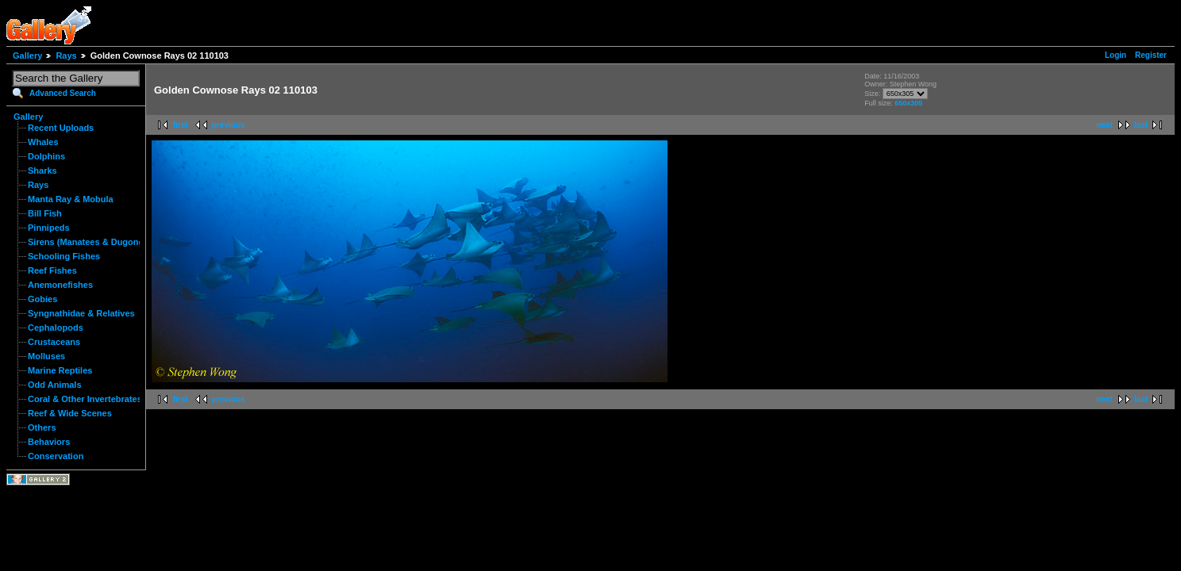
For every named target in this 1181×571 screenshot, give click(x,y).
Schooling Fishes (64, 256)
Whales (43, 142)
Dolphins (46, 156)
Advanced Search (62, 93)
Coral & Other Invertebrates (85, 399)
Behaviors (49, 441)
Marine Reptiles (60, 370)
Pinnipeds (49, 227)
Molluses (46, 356)
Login (1115, 55)
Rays (66, 55)
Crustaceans (54, 342)
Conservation (55, 456)
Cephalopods (55, 327)
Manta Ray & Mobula (70, 199)
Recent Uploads (61, 127)
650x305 (908, 103)
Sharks (42, 170)
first (180, 125)
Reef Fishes (52, 270)
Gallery (27, 55)
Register (1151, 55)
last (1141, 125)
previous (228, 125)
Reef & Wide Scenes (70, 413)
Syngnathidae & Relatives (81, 313)
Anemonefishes (60, 284)
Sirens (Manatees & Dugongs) (90, 242)
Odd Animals (55, 384)
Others (42, 427)
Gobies (42, 299)
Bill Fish (45, 213)
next (1104, 125)
